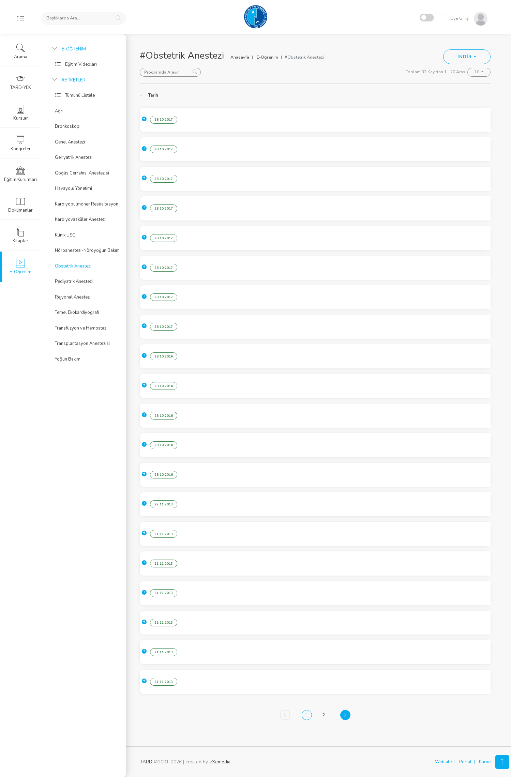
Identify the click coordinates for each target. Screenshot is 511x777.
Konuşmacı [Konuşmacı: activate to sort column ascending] (426, 95)
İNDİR (465, 57)
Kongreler (21, 143)
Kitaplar (20, 235)
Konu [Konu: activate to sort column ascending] (204, 95)
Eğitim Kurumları (20, 174)
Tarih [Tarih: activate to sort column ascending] (153, 95)
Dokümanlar (20, 204)
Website (443, 762)
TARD (146, 762)
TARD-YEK (20, 82)
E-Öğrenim (267, 57)
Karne (485, 762)
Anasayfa (239, 57)
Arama (20, 51)
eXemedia (219, 762)
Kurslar (20, 112)
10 (477, 72)
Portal (465, 762)
